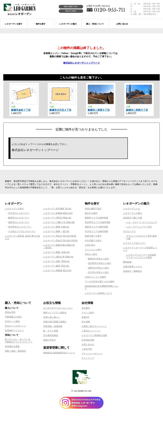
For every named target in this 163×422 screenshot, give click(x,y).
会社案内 (86, 308)
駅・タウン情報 (50, 331)
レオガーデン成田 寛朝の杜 (56, 261)
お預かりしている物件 (95, 277)
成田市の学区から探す (98, 268)
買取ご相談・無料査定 (15, 351)
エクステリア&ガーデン (134, 243)
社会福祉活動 (88, 340)
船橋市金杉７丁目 (21, 110)
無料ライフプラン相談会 (55, 312)
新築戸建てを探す (93, 236)
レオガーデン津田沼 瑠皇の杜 (57, 218)
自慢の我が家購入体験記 (55, 321)
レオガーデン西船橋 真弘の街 (57, 270)
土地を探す (90, 245)
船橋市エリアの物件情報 (96, 218)
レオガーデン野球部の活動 (94, 335)
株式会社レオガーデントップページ (81, 62)
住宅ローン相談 (12, 321)
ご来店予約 (87, 349)
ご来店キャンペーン (91, 331)
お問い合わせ (88, 344)
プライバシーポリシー (92, 353)
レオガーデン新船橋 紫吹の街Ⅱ (57, 213)
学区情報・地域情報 (52, 326)
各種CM (85, 317)
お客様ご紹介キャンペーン (94, 326)
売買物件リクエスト (14, 330)
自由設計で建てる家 (132, 218)
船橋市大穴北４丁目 (60, 110)
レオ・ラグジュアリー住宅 (139, 227)
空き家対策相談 (50, 335)
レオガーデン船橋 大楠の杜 (56, 227)
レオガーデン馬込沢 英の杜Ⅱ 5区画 (59, 236)
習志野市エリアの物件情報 (97, 222)
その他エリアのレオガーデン (22, 231)
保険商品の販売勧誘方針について (59, 353)
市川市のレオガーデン (18, 213)
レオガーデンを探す (14, 208)
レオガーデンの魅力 (132, 213)
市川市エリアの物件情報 (96, 231)
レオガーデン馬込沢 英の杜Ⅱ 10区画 (60, 240)
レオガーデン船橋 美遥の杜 (56, 252)
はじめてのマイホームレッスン (58, 308)
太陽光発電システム (132, 266)
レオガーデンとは (131, 208)
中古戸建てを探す (93, 240)
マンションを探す (93, 249)
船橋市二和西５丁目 (99, 110)
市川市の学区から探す (98, 272)
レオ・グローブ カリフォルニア (141, 222)
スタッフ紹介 (88, 312)
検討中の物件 (71, 11)
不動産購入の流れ (13, 317)
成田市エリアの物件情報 (96, 227)
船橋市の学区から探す (98, 259)
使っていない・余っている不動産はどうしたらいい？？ (18, 340)
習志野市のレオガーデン (19, 227)
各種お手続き (49, 340)
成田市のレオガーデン (18, 222)
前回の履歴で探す (71, 6)
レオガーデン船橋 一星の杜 (56, 231)
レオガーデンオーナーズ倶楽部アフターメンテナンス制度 (141, 256)
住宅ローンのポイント (15, 326)
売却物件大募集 (12, 346)
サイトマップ (88, 358)
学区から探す (91, 254)
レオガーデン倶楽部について (98, 293)
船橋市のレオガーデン (18, 218)
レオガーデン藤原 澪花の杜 (56, 266)
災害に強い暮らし (51, 317)
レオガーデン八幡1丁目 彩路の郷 (59, 222)
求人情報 (86, 321)
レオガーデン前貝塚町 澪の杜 (57, 208)
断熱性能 (127, 262)
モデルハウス (129, 231)
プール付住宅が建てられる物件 (99, 281)
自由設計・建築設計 (132, 271)
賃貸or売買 (10, 312)
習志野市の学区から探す (99, 263)
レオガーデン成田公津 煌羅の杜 (58, 257)
